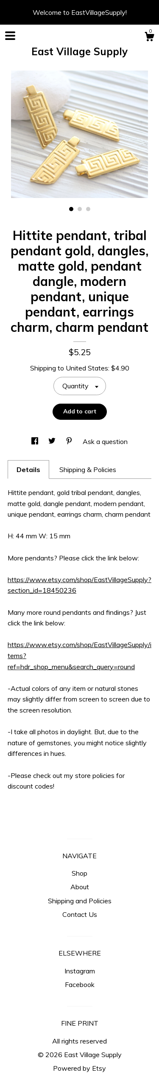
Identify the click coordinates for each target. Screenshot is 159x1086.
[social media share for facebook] (35, 441)
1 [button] (71, 209)
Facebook (80, 984)
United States (87, 368)
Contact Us (79, 914)
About (79, 886)
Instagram (79, 971)
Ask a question (105, 441)
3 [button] (88, 209)
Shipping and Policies (80, 901)
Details (28, 469)
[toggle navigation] (10, 35)
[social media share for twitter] (52, 441)
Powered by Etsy (79, 1068)
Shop (79, 873)
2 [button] (80, 209)
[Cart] (149, 37)
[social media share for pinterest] (70, 441)
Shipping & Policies (87, 469)
